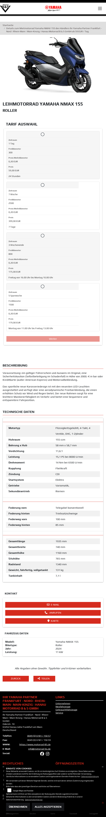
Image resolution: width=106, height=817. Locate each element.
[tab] (53, 421)
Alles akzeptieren (48, 806)
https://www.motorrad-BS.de (35, 745)
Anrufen (53, 613)
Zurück (16, 679)
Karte (53, 621)
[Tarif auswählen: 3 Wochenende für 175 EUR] (42, 236)
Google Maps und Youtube (23, 791)
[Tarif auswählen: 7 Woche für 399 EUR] (42, 185)
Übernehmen (18, 806)
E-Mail (53, 605)
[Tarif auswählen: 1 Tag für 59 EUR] (42, 135)
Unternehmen (63, 704)
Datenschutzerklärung (90, 776)
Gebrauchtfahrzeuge (66, 710)
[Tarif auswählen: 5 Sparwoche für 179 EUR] (42, 287)
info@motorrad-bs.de (39, 749)
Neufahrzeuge (63, 707)
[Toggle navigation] (100, 8)
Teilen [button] (44, 679)
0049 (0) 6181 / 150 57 (39, 736)
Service (59, 713)
